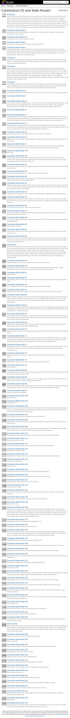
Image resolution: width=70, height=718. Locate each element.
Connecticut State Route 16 (17, 137)
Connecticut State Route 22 (17, 164)
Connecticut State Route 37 (17, 211)
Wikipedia (27, 716)
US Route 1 (11, 14)
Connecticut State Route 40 (17, 224)
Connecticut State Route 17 (17, 144)
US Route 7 (11, 82)
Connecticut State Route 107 (17, 414)
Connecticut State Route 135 (17, 502)
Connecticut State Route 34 (17, 197)
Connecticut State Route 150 (17, 554)
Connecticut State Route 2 (16, 30)
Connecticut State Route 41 (17, 229)
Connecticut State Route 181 (17, 612)
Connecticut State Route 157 (17, 583)
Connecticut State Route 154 (17, 571)
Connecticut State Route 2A (17, 37)
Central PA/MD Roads (61, 714)
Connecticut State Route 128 (17, 485)
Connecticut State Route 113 (17, 444)
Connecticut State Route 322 (17, 681)
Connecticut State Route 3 (16, 42)
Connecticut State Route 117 (17, 454)
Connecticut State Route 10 (17, 101)
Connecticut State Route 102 (17, 396)
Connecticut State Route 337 (17, 686)
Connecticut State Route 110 (17, 433)
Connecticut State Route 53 (17, 266)
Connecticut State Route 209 (17, 639)
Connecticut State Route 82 (17, 377)
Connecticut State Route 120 (17, 464)
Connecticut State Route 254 (17, 655)
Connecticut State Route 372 (17, 703)
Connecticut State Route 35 (17, 205)
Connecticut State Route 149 (17, 549)
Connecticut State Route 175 (17, 607)
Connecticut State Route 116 (17, 449)
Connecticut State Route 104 (17, 401)
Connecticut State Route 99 (17, 390)
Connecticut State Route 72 (17, 344)
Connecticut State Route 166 (17, 601)
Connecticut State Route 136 (17, 507)
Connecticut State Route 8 (16, 91)
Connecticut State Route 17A (17, 151)
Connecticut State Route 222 (17, 650)
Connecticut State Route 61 (17, 290)
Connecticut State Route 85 (17, 384)
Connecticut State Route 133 (17, 497)
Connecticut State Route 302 (17, 665)
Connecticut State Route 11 (17, 110)
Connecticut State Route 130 (17, 490)
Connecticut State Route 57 (17, 278)
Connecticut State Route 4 (16, 47)
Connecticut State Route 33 (17, 192)
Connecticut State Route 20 (17, 156)
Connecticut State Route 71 (17, 336)
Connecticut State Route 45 (17, 260)
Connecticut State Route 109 (17, 426)
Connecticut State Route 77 (17, 360)
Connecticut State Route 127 (17, 480)
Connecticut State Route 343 (17, 698)
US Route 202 (12, 624)
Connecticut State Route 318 (17, 675)
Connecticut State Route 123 (17, 469)
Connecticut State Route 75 (17, 353)
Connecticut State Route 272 (17, 660)
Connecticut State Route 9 (16, 96)
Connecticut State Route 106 (17, 406)
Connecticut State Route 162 (17, 595)
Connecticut (10, 6)
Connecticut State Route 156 (17, 578)
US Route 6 (11, 66)
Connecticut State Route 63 (17, 295)
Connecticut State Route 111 (17, 438)
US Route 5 (11, 58)
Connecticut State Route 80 (17, 370)
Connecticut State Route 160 (17, 588)
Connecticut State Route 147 (17, 538)
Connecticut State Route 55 (17, 272)
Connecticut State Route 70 (17, 329)
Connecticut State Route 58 (17, 284)
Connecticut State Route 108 (17, 420)
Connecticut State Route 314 (17, 670)
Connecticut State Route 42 (17, 236)
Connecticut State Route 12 (17, 115)
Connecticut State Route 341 (17, 691)
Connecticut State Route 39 (17, 217)
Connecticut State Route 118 (17, 459)
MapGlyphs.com (41, 716)
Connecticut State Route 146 (17, 530)
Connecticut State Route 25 (17, 171)
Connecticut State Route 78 (17, 365)
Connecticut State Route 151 (17, 560)
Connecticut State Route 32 (17, 183)
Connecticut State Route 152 (17, 566)
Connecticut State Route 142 (17, 524)
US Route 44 (11, 245)
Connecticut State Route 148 (17, 543)
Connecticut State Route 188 (17, 617)
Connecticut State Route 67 (17, 314)
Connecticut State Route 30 (17, 176)
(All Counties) (63, 10)
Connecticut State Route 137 (17, 519)
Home (3, 6)
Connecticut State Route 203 (17, 634)
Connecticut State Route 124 (17, 475)
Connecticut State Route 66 (17, 305)
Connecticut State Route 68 (17, 322)
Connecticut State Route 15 (17, 132)
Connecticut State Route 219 (17, 644)
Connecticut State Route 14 (17, 123)
